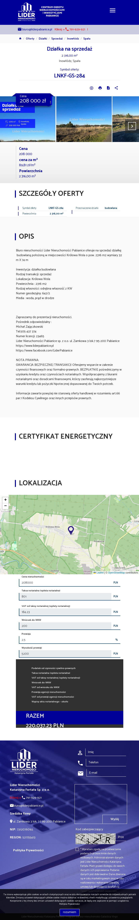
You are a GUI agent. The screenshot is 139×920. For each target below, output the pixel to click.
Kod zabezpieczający (89, 829)
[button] (71, 531)
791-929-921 (26, 797)
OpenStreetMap (116, 572)
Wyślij (115, 819)
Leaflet (98, 572)
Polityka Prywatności (69, 904)
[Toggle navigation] (112, 11)
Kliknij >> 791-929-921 (69, 29)
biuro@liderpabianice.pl (37, 29)
